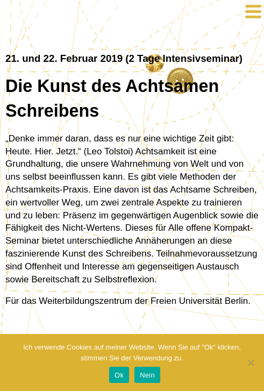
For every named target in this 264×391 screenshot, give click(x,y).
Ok (119, 375)
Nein (147, 375)
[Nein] (250, 362)
